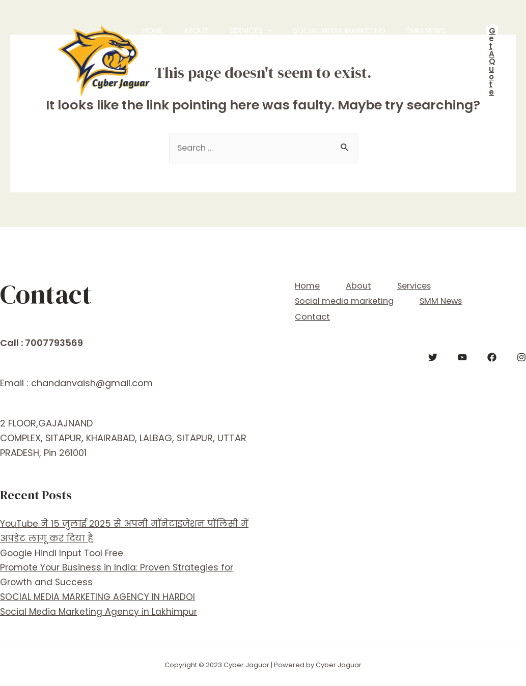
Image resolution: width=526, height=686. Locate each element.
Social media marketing (286, 45)
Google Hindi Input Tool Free (64, 553)
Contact (404, 45)
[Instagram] (521, 353)
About (171, 45)
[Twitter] (432, 353)
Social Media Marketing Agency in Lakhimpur (100, 612)
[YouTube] (462, 353)
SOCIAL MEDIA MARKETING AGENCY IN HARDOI (99, 597)
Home (142, 45)
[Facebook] (491, 353)
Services (212, 45)
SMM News (359, 45)
